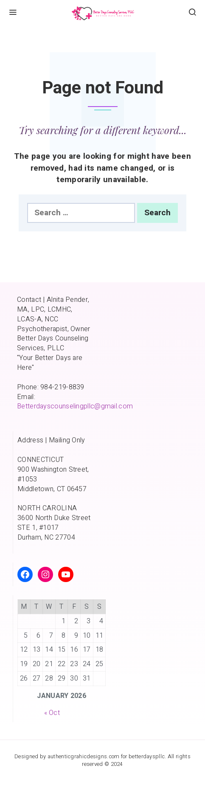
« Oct (52, 713)
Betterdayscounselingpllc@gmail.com (75, 406)
